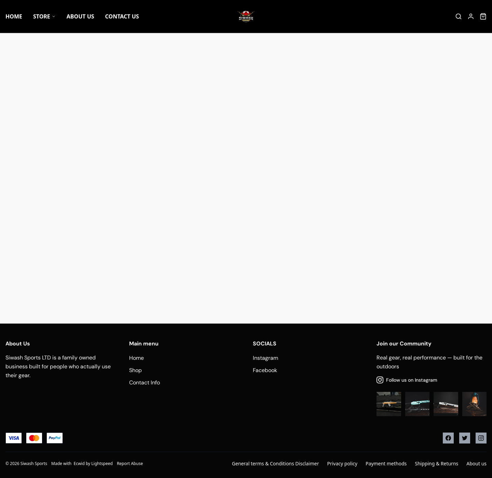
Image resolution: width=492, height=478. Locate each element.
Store (44, 16)
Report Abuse (130, 463)
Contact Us (122, 16)
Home (13, 16)
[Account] (470, 16)
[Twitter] (464, 438)
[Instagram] (481, 438)
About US (80, 16)
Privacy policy (342, 463)
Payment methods (386, 463)
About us (476, 463)
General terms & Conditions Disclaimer (275, 463)
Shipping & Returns (436, 463)
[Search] (458, 16)
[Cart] (483, 16)
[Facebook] (448, 438)
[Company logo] (246, 16)
